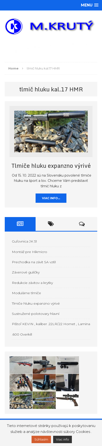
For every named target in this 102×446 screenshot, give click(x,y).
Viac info (62, 439)
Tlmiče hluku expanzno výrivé (51, 165)
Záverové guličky (26, 272)
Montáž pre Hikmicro (29, 252)
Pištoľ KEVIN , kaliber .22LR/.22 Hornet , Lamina (51, 324)
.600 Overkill (22, 334)
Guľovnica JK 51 (24, 241)
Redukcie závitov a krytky (32, 283)
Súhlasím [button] (41, 439)
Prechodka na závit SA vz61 (34, 262)
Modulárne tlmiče (26, 293)
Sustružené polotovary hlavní (35, 314)
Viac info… (51, 198)
